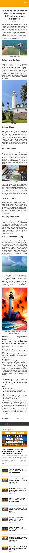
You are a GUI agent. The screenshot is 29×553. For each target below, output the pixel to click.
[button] (25, 3)
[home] (1, 3)
